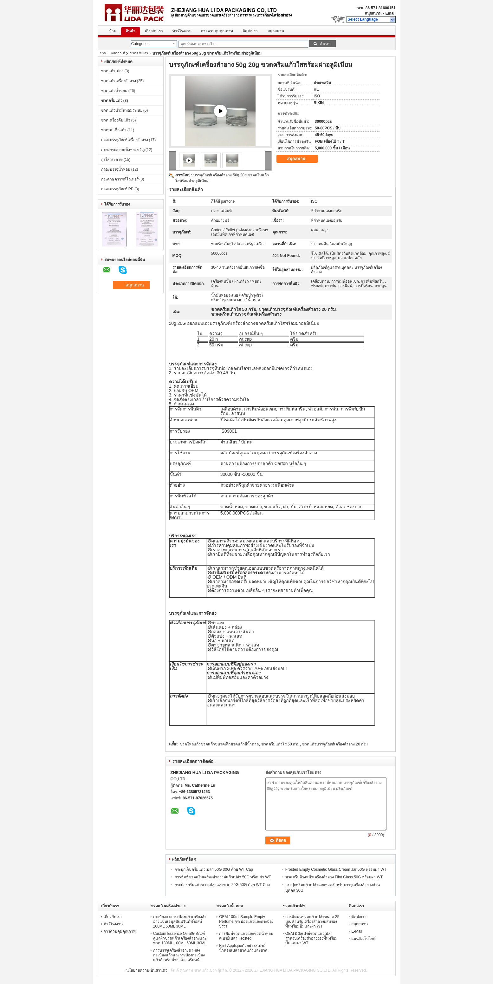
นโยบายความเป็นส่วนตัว (146, 970)
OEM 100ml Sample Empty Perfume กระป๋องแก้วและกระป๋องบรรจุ (246, 921)
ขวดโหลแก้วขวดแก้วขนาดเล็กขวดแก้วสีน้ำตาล (219, 744)
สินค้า (130, 31)
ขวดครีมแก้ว (139, 53)
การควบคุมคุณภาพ (217, 31)
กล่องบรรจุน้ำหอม (115, 169)
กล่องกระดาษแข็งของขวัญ (123, 150)
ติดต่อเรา (250, 31)
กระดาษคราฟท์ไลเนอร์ (120, 179)
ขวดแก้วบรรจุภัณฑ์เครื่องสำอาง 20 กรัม (335, 744)
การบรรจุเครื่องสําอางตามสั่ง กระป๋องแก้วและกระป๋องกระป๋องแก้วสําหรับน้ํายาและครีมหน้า (179, 955)
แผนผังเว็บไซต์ (363, 938)
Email (390, 13)
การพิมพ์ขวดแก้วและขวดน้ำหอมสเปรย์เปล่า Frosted (246, 936)
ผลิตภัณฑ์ (118, 53)
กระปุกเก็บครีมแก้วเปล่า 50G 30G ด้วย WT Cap (214, 869)
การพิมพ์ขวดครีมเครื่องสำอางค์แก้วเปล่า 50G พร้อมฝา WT (223, 877)
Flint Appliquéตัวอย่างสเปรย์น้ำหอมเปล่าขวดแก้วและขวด (243, 948)
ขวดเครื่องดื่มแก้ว (115, 120)
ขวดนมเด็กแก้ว (113, 130)
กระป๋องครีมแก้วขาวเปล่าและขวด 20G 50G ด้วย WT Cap (222, 884)
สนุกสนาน (373, 13)
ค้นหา (325, 44)
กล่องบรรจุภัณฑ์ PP (117, 189)
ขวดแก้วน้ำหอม (114, 91)
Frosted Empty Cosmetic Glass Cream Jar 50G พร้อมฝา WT (335, 869)
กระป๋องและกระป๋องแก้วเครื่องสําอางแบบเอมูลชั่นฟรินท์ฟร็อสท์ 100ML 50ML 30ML (179, 921)
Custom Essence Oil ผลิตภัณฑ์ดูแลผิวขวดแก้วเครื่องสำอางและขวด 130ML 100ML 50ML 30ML (179, 938)
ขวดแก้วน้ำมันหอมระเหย (121, 110)
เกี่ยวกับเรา (154, 31)
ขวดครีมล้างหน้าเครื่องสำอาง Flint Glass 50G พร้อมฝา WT (334, 877)
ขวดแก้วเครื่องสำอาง (118, 81)
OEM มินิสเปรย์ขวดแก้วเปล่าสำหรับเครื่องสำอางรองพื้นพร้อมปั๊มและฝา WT (311, 938)
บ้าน (112, 31)
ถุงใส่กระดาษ (112, 159)
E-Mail (356, 931)
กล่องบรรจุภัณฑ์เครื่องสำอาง (124, 140)
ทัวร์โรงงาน (181, 31)
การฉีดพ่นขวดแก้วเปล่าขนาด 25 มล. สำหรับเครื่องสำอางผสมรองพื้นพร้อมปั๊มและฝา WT (312, 921)
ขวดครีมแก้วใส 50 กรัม (280, 744)
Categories (140, 44)
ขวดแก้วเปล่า (112, 71)
